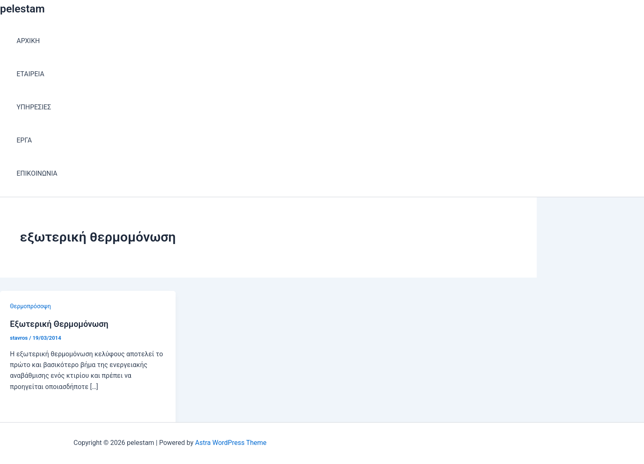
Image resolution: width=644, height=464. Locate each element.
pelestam (22, 8)
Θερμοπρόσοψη (30, 306)
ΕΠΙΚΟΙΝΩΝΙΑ (37, 173)
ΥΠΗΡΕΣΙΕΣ (34, 107)
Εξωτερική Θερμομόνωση (59, 324)
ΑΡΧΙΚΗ (28, 41)
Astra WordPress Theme (230, 443)
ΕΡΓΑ (24, 140)
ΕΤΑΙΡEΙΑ (30, 74)
